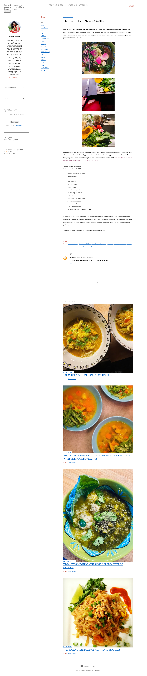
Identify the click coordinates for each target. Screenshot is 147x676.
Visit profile (14, 77)
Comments (11, 153)
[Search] (132, 6)
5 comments (72, 571)
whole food (45, 70)
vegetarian (45, 68)
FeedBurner (19, 126)
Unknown (73, 257)
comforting (45, 28)
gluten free (45, 38)
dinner (43, 30)
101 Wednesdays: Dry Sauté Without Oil (88, 375)
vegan (43, 65)
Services (68, 5)
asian (43, 25)
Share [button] (43, 17)
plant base (44, 49)
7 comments (72, 462)
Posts (9, 152)
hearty (43, 44)
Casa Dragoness (81, 5)
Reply (72, 263)
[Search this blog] (12, 9)
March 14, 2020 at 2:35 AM (85, 257)
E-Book (61, 5)
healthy (43, 41)
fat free (43, 36)
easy (42, 33)
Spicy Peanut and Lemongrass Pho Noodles (91, 649)
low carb (44, 46)
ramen (43, 60)
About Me (52, 5)
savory (43, 62)
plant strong (45, 52)
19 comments (72, 379)
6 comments (72, 653)
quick (43, 57)
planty (43, 54)
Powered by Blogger (88, 666)
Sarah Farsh (14, 36)
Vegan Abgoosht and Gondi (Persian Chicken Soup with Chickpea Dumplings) (96, 457)
